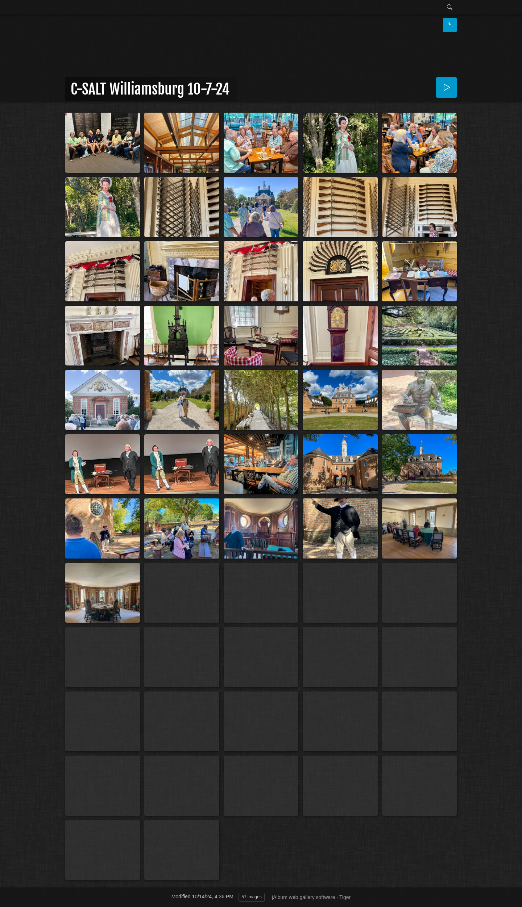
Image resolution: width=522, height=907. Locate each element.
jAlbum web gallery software (303, 897)
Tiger (345, 897)
